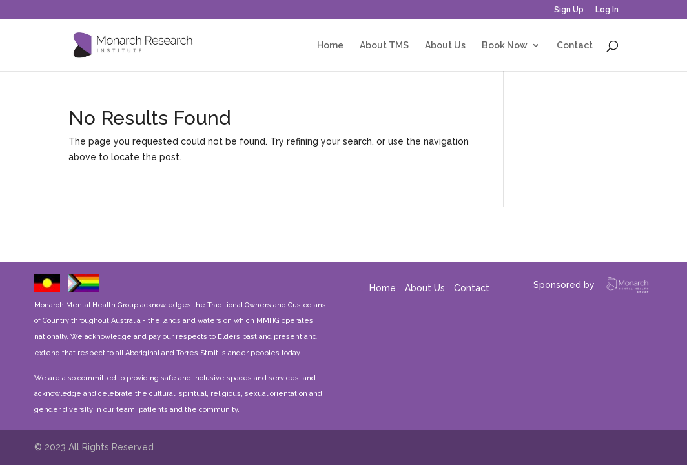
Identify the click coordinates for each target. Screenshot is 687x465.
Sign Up (569, 10)
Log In (607, 10)
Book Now (505, 45)
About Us (445, 45)
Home (330, 45)
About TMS (384, 45)
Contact (575, 45)
